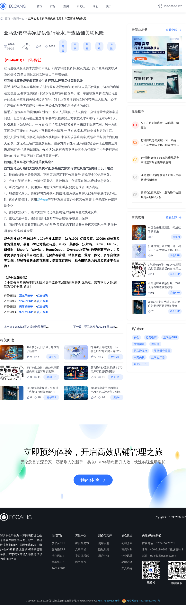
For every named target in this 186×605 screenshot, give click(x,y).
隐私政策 (103, 549)
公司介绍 (126, 543)
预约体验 (93, 480)
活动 (95, 6)
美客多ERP (59, 562)
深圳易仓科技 (8, 535)
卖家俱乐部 (82, 555)
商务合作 (80, 562)
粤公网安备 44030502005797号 (141, 601)
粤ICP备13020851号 (108, 600)
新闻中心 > (20, 18)
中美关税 (139, 357)
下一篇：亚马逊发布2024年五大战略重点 (98, 326)
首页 (39, 6)
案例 (66, 6)
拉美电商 (151, 337)
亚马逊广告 (158, 357)
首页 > (9, 18)
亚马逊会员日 (162, 350)
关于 (108, 6)
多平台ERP (140, 364)
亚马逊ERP (170, 337)
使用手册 (103, 543)
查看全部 (174, 29)
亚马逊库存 (140, 350)
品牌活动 (126, 562)
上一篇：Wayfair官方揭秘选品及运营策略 (29, 326)
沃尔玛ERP (59, 555)
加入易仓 (126, 568)
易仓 (136, 337)
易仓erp (42, 199)
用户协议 (103, 555)
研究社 (81, 6)
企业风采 (126, 555)
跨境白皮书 (82, 543)
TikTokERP (58, 568)
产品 (53, 6)
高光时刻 (126, 549)
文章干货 (80, 549)
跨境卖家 (139, 344)
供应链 (155, 344)
